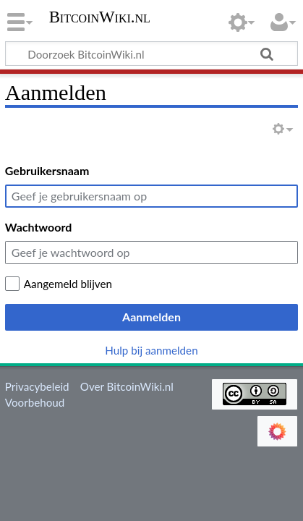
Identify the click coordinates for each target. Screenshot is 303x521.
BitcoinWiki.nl (99, 18)
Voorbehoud (34, 402)
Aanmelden (151, 316)
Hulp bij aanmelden (151, 350)
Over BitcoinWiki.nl (127, 386)
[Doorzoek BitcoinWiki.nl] (151, 53)
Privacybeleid (37, 386)
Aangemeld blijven (68, 283)
